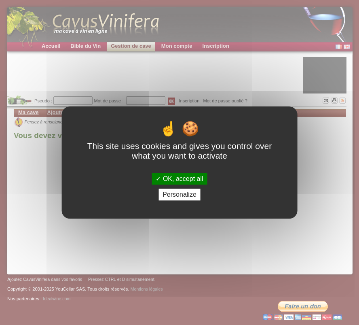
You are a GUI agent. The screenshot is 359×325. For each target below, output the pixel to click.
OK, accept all (179, 178)
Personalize (179, 194)
